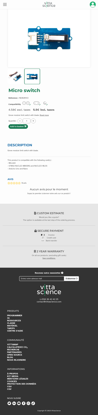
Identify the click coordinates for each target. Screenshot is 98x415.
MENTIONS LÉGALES (17, 379)
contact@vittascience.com (49, 301)
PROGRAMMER (14, 315)
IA (8, 318)
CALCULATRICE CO (17, 347)
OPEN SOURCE (14, 355)
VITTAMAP (12, 344)
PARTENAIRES (14, 352)
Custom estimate (49, 213)
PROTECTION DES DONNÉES (21, 384)
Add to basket (18, 126)
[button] (15, 76)
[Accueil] (49, 4)
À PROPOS (12, 373)
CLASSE (11, 323)
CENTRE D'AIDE (15, 331)
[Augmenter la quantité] (33, 121)
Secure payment (49, 230)
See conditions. (49, 258)
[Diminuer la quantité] (20, 121)
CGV (9, 389)
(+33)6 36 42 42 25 (49, 299)
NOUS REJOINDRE (16, 360)
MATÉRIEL (12, 326)
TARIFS (11, 328)
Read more (44, 115)
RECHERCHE (13, 349)
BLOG (10, 357)
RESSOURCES (14, 320)
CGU (9, 386)
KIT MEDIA (12, 376)
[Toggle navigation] (4, 4)
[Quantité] (26, 121)
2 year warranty (49, 251)
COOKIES (12, 381)
